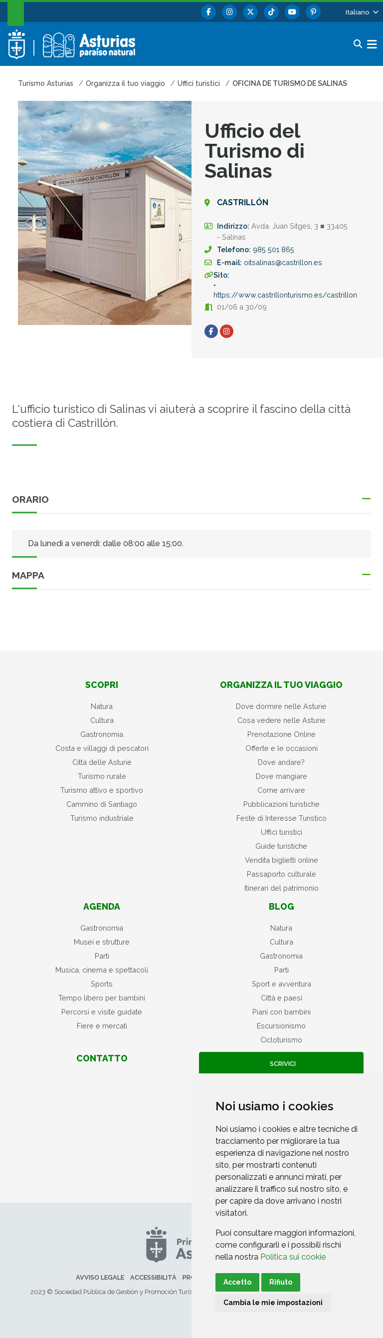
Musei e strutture (102, 942)
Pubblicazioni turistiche (281, 804)
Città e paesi (281, 998)
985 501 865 (273, 249)
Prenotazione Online (281, 734)
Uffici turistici (281, 832)
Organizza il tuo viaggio (281, 684)
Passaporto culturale (281, 874)
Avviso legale (100, 1277)
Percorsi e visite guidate (101, 1011)
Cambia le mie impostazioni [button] (273, 1303)
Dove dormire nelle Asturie (281, 706)
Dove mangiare (281, 776)
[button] (361, 12)
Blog (281, 906)
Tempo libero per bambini (101, 998)
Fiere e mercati (102, 1025)
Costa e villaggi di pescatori (102, 748)
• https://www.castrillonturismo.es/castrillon (285, 290)
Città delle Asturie (102, 762)
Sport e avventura (281, 984)
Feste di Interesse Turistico (281, 818)
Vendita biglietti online (281, 860)
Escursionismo (281, 1025)
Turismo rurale (102, 776)
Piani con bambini (281, 1011)
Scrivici (281, 1063)
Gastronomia (101, 734)
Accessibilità (153, 1277)
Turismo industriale (102, 818)
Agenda (101, 906)
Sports (102, 984)
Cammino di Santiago (101, 804)
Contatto (102, 1058)
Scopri (101, 684)
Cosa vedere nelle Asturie (281, 720)
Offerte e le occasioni (281, 748)
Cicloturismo (281, 1039)
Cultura (102, 720)
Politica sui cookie (293, 1257)
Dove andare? (281, 762)
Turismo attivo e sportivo (101, 790)
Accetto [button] (237, 1282)
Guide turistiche (281, 846)
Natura (102, 706)
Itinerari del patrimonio (281, 888)
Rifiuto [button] (280, 1282)
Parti (102, 956)
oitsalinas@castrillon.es (283, 262)
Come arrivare (281, 790)
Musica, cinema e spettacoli (101, 970)
